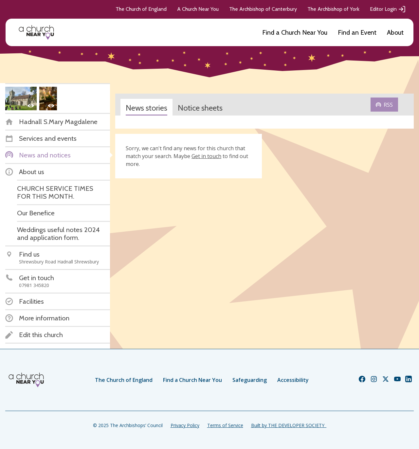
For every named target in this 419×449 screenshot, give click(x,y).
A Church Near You (198, 9)
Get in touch (206, 156)
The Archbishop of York (333, 9)
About (395, 32)
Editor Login (388, 9)
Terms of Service (225, 425)
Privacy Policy (185, 425)
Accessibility (293, 380)
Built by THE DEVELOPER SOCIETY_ (288, 425)
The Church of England (141, 9)
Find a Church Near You (294, 32)
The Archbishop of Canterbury (263, 9)
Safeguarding (249, 380)
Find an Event (357, 32)
